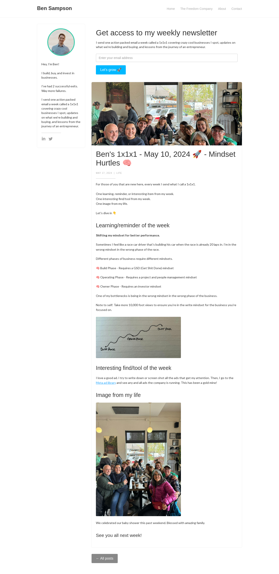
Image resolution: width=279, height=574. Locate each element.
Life (119, 173)
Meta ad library (106, 382)
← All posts (104, 558)
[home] (54, 7)
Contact (236, 8)
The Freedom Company (196, 8)
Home (171, 8)
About (222, 8)
